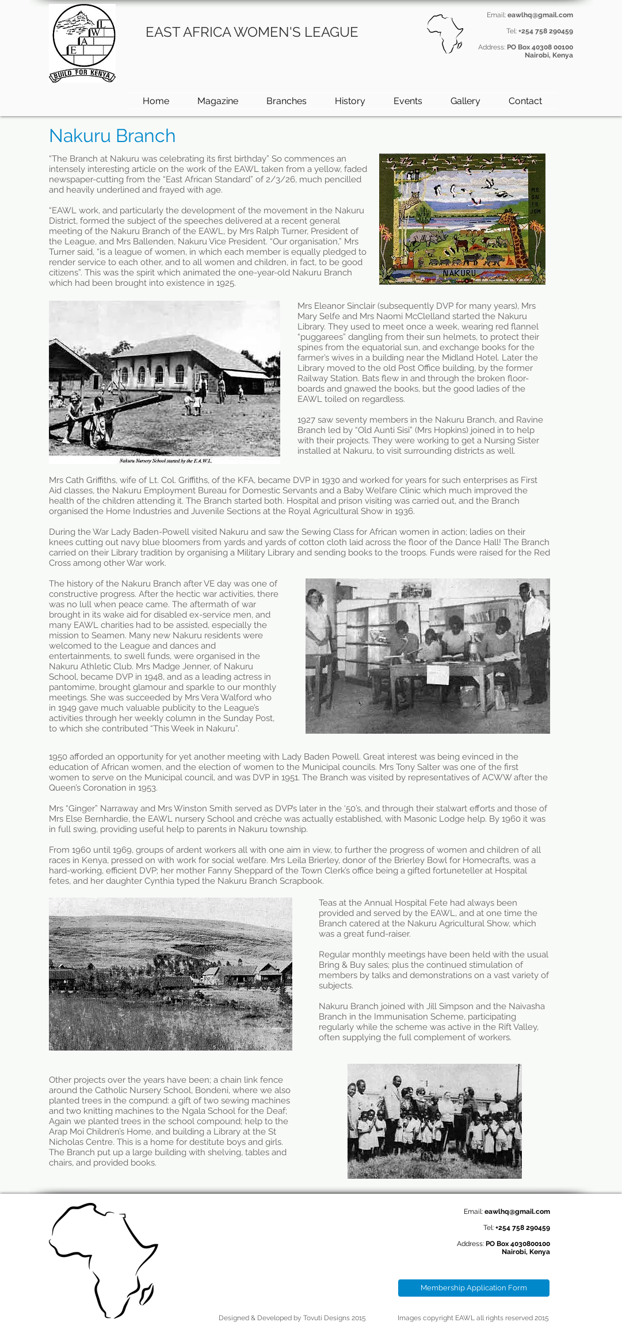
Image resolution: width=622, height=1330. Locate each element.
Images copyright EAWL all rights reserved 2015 (473, 1318)
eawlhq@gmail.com (540, 15)
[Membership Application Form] (474, 1288)
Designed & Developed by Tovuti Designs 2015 (292, 1318)
